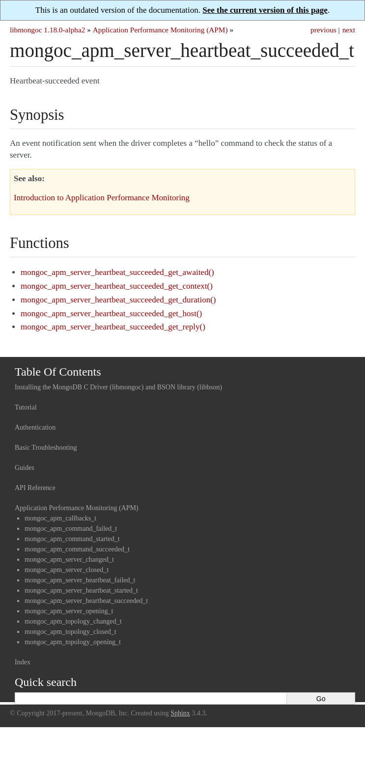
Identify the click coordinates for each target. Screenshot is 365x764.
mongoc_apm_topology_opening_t (73, 642)
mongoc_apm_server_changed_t (69, 559)
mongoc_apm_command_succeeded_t (77, 549)
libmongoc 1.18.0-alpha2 (47, 30)
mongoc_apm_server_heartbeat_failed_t (80, 580)
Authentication (35, 427)
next (348, 30)
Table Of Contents (58, 371)
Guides (24, 467)
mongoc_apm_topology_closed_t (70, 631)
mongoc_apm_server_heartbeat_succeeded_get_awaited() (117, 272)
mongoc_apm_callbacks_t (60, 518)
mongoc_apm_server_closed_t (67, 569)
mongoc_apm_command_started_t (72, 539)
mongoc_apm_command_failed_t (71, 528)
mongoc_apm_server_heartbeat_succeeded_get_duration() (118, 299)
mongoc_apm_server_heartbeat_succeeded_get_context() (117, 286)
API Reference (35, 487)
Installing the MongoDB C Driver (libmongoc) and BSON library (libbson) (118, 387)
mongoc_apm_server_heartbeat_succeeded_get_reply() (113, 326)
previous (323, 30)
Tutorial (26, 407)
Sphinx (180, 713)
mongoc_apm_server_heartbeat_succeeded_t (86, 600)
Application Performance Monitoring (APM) (160, 30)
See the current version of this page (265, 10)
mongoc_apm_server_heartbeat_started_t (81, 590)
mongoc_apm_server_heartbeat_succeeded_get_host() (111, 313)
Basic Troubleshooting (46, 447)
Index (22, 662)
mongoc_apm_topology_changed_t (73, 621)
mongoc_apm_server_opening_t (69, 611)
